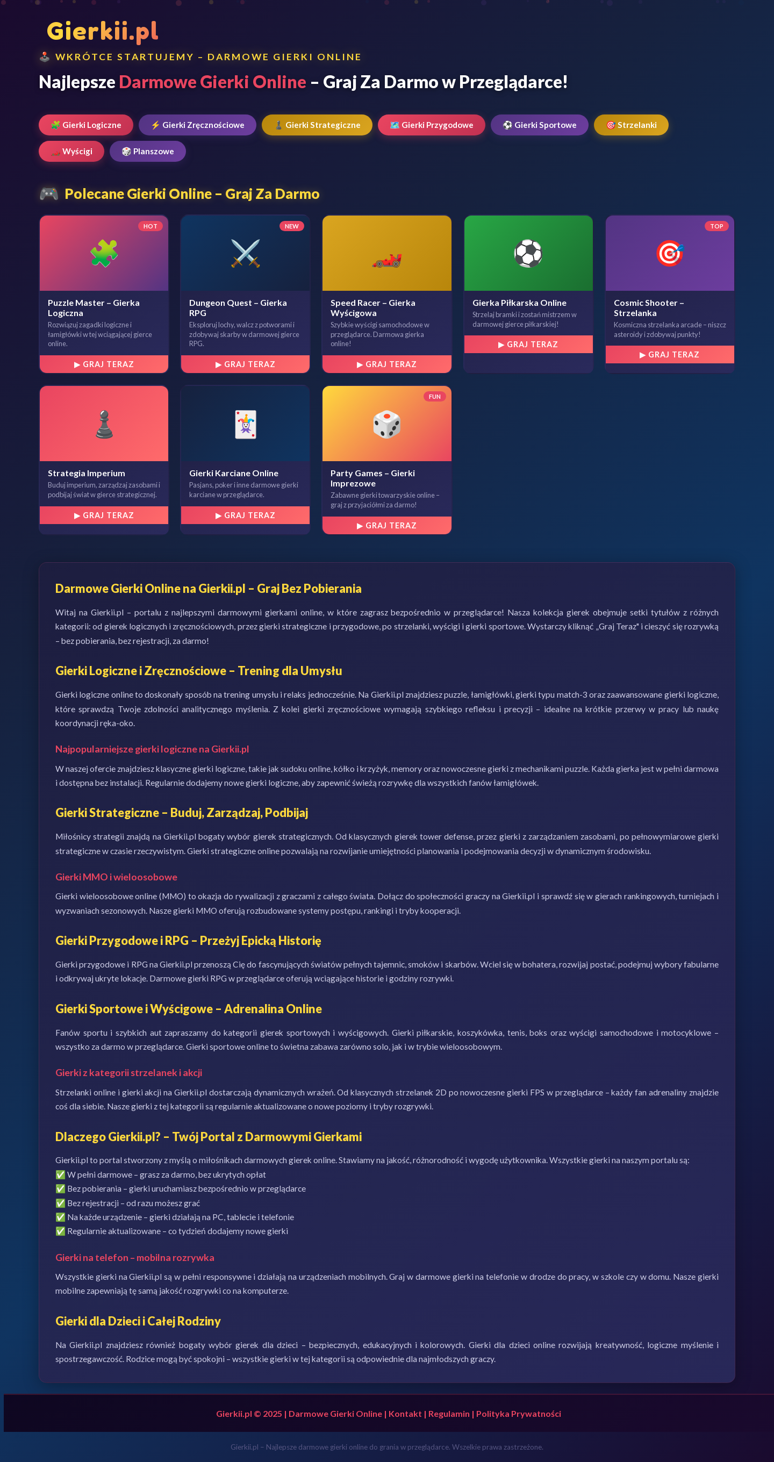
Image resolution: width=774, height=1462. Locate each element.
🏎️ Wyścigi (71, 151)
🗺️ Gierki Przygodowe (432, 125)
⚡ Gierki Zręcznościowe (197, 125)
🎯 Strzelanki (631, 125)
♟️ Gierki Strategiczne (317, 125)
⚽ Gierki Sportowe (540, 125)
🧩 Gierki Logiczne (86, 125)
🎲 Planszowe (147, 151)
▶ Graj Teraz (104, 364)
